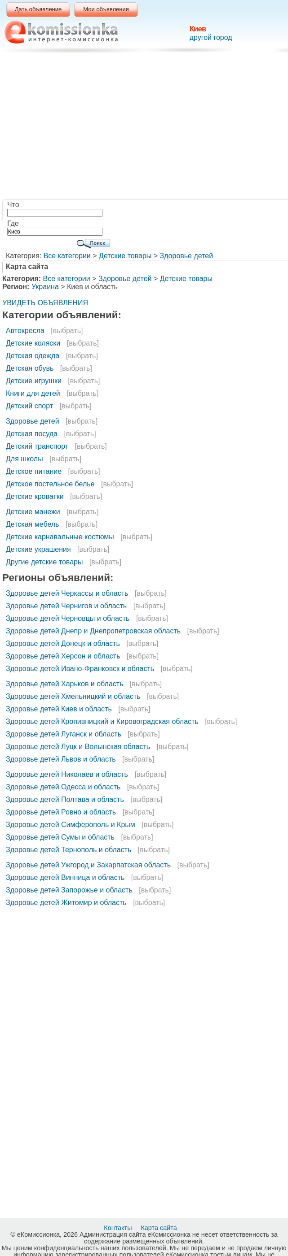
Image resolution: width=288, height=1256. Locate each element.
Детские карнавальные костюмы (60, 537)
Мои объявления (105, 9)
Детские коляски (33, 343)
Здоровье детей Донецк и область (63, 643)
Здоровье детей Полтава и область (65, 799)
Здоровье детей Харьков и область (64, 684)
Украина (45, 286)
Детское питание (34, 471)
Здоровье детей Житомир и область (66, 902)
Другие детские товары (44, 562)
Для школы (24, 459)
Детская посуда (32, 433)
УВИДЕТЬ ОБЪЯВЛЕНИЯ (45, 303)
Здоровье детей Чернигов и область (66, 606)
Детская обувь (29, 368)
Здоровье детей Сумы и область (60, 837)
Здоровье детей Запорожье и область (69, 890)
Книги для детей (33, 393)
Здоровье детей (186, 256)
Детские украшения (38, 549)
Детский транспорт (37, 446)
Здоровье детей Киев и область (59, 709)
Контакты (118, 1227)
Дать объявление (38, 9)
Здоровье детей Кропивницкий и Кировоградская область (102, 721)
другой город (211, 37)
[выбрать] (67, 330)
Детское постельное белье (50, 484)
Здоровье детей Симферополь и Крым (70, 824)
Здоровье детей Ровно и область (61, 812)
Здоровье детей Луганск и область (63, 734)
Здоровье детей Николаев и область (67, 774)
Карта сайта (159, 1227)
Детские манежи (33, 511)
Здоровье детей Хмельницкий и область (73, 696)
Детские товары (125, 256)
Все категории (67, 256)
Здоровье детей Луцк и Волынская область (78, 746)
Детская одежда (32, 355)
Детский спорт (29, 406)
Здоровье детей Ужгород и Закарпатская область (88, 865)
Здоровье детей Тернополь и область (68, 849)
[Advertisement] (146, 128)
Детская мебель (32, 524)
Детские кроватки (35, 496)
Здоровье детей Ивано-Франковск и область (80, 668)
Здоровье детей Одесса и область (63, 787)
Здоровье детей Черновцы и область (67, 618)
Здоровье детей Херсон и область (63, 656)
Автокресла (25, 330)
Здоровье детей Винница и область (65, 877)
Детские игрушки (34, 381)
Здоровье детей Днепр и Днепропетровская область (93, 631)
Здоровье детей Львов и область (61, 759)
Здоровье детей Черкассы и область (67, 593)
